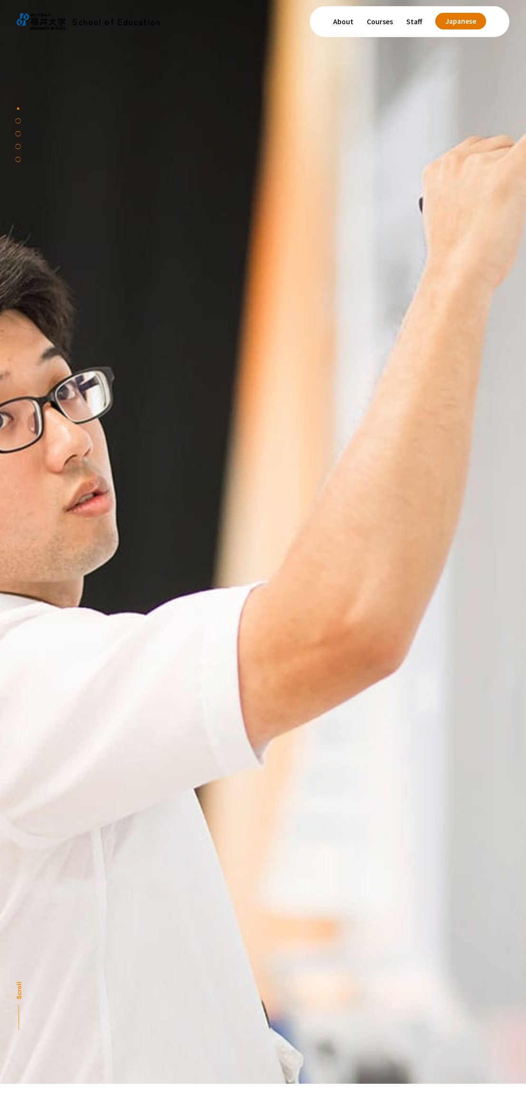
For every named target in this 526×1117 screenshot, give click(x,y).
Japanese (460, 21)
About (343, 21)
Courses (380, 21)
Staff (414, 21)
